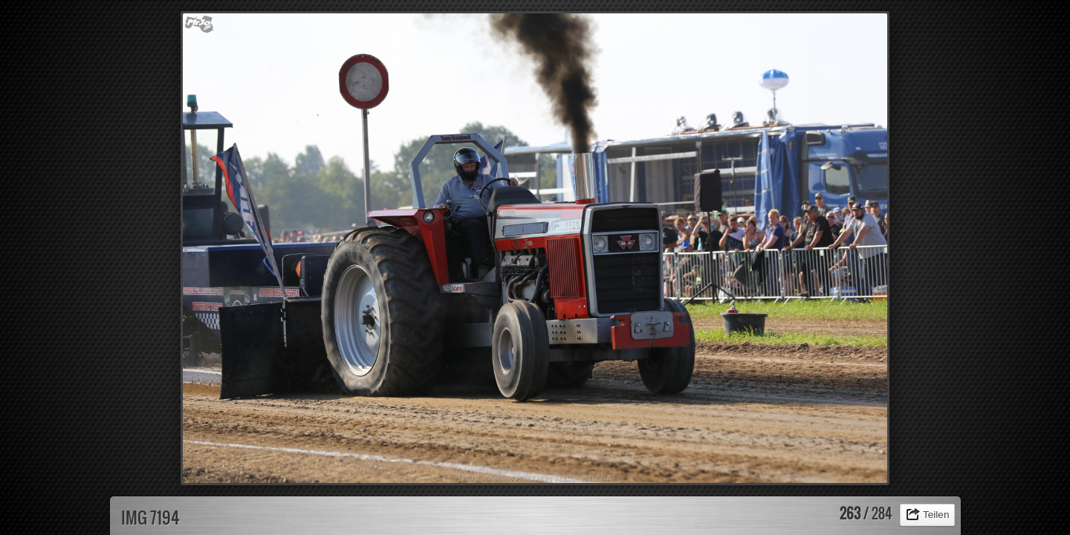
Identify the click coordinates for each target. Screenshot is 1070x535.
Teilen (936, 514)
